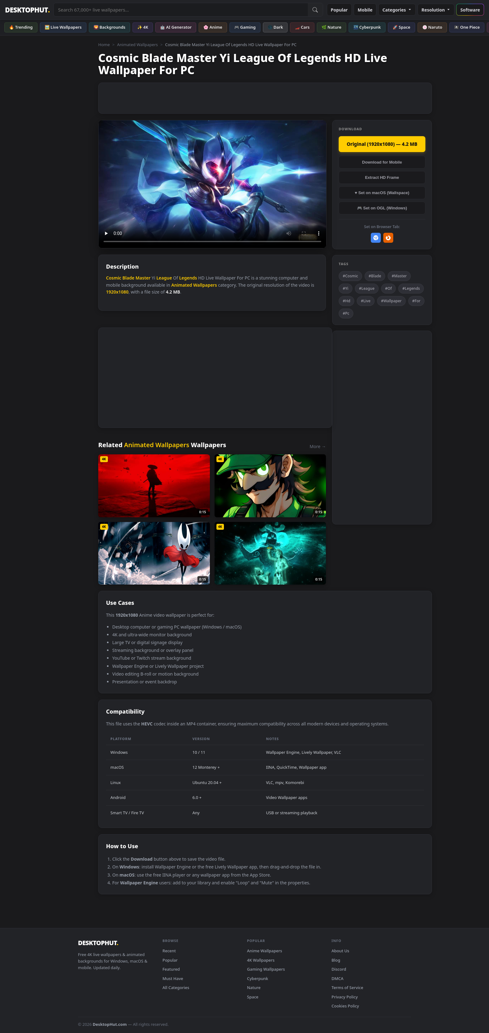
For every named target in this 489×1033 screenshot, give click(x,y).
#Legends (411, 288)
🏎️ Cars (302, 27)
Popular (339, 10)
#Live (365, 301)
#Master (399, 276)
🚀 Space (401, 27)
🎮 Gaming (245, 27)
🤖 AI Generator (175, 27)
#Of (388, 288)
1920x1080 (117, 292)
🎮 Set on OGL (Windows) (382, 208)
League (164, 278)
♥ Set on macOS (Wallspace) (382, 192)
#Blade (375, 276)
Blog (336, 960)
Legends (188, 278)
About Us (340, 951)
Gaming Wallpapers (266, 969)
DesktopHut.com (110, 1024)
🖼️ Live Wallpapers (63, 27)
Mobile (365, 10)
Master (143, 278)
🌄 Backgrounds (109, 27)
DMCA (337, 978)
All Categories (175, 987)
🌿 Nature (331, 27)
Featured (171, 969)
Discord (339, 969)
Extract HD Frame (382, 177)
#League (367, 288)
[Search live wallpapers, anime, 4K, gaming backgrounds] (180, 9)
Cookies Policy (345, 1006)
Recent (169, 951)
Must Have (172, 978)
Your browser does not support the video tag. (212, 184)
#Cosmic (350, 276)
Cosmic (113, 278)
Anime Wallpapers (264, 951)
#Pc (346, 313)
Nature (253, 987)
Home (104, 44)
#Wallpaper (391, 301)
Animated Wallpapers (137, 44)
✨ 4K (142, 27)
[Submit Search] (315, 9)
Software (470, 10)
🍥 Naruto (432, 27)
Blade (128, 278)
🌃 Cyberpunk (367, 27)
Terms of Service (347, 987)
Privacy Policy (345, 997)
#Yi (345, 288)
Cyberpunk (257, 978)
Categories (396, 10)
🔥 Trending (21, 27)
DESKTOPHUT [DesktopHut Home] (27, 10)
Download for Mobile (382, 162)
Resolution (436, 10)
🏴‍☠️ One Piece (467, 27)
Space (253, 997)
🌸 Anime (212, 27)
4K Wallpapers (260, 960)
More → (318, 446)
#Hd (346, 301)
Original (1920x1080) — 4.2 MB (382, 144)
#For (416, 301)
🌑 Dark (275, 27)
